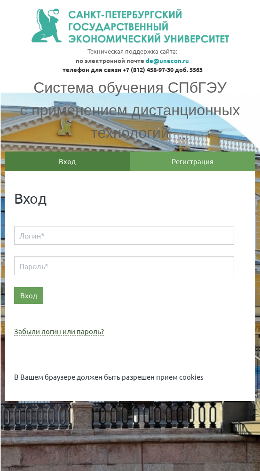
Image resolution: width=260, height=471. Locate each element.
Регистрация (192, 161)
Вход (67, 161)
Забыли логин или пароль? (59, 331)
